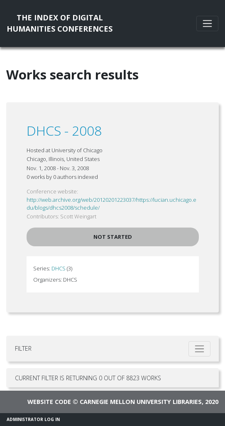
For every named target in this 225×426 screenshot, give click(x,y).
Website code (49, 402)
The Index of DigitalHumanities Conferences (59, 23)
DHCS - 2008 (64, 130)
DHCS (58, 268)
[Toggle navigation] (207, 23)
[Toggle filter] (199, 349)
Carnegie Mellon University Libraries (141, 402)
